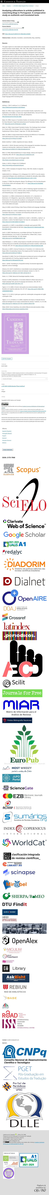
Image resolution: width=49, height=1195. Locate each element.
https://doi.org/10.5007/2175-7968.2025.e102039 (17, 34)
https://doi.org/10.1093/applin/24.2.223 (12, 260)
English (4, 436)
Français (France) (6, 440)
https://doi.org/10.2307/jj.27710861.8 (12, 253)
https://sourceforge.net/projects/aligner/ (13, 165)
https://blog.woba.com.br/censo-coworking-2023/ (15, 309)
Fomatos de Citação (7, 378)
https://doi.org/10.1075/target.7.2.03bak (15, 124)
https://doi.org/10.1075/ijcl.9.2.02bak (12, 138)
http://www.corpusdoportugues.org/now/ (13, 160)
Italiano (4, 442)
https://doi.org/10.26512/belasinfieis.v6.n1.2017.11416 (22, 178)
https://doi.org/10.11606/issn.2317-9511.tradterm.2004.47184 (18, 303)
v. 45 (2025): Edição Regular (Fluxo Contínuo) (23, 6)
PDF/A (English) (7, 358)
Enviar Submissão (7, 449)
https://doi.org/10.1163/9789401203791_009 (13, 238)
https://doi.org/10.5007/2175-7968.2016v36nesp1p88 (29, 245)
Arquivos (9, 6)
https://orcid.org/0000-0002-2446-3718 (10, 24)
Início (3, 6)
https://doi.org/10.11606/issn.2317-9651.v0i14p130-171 (16, 273)
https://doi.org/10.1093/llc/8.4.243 (25, 154)
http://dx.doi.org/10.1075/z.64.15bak (11, 116)
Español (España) (6, 431)
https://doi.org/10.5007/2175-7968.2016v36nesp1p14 (16, 149)
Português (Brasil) (7, 433)
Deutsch (4, 438)
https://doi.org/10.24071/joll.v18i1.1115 (12, 283)
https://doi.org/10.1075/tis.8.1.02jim (11, 214)
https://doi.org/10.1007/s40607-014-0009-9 (13, 221)
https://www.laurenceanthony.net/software (13, 107)
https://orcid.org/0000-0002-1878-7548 (10, 29)
